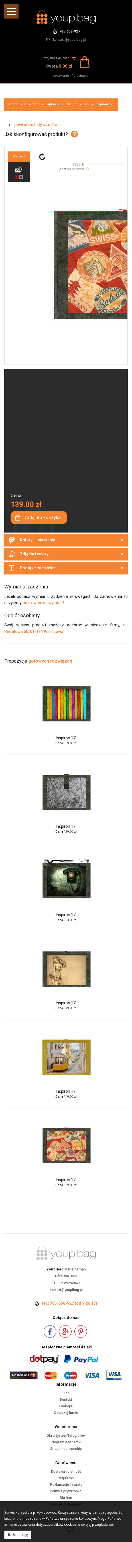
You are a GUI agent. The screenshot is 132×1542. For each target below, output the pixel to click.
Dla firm (66, 1498)
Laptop (51, 104)
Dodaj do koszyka (42, 517)
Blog (66, 1393)
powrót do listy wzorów (36, 124)
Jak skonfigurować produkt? (36, 134)
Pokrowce (32, 104)
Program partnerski (66, 1442)
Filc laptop (70, 104)
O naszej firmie (66, 1413)
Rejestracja (80, 76)
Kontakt (66, 1400)
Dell (87, 104)
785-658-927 (69, 31)
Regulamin (66, 1478)
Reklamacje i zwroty (66, 1485)
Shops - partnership (66, 1449)
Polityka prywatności (66, 1491)
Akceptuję (17, 1535)
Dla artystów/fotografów (66, 1436)
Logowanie (60, 76)
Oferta (13, 104)
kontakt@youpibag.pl (69, 40)
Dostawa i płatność (66, 1472)
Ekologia (66, 1406)
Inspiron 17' (104, 104)
